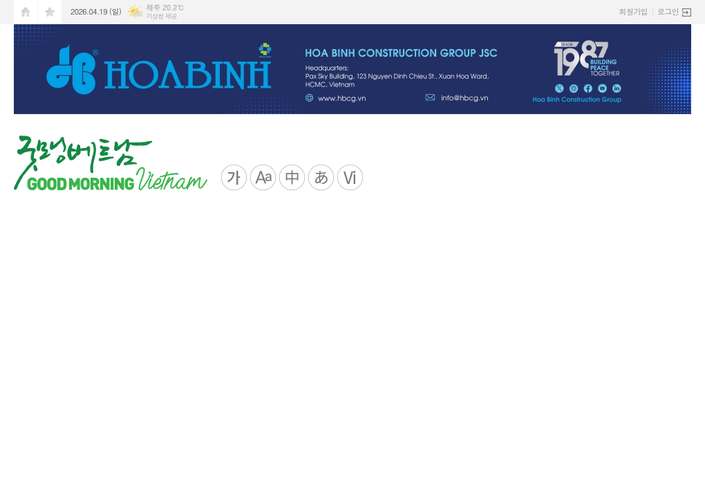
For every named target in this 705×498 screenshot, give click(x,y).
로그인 (668, 11)
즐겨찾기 (50, 12)
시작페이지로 (25, 12)
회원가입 (633, 11)
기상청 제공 (161, 16)
